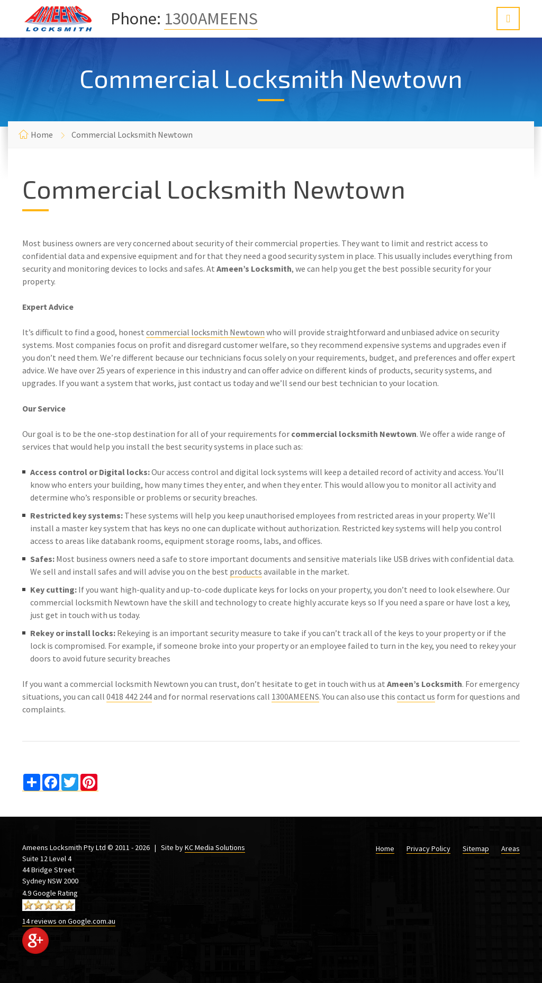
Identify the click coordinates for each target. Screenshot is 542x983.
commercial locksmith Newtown (205, 332)
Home (42, 134)
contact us (416, 696)
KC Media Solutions (215, 847)
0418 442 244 (129, 696)
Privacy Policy (428, 848)
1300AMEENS (211, 18)
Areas (510, 848)
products (246, 571)
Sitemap (476, 848)
